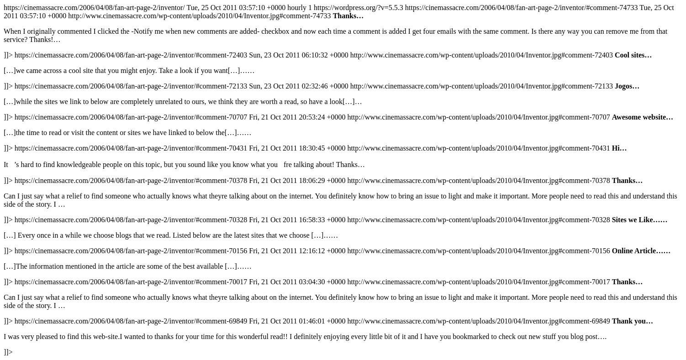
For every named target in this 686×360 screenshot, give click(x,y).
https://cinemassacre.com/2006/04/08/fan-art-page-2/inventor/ (343, 180)
